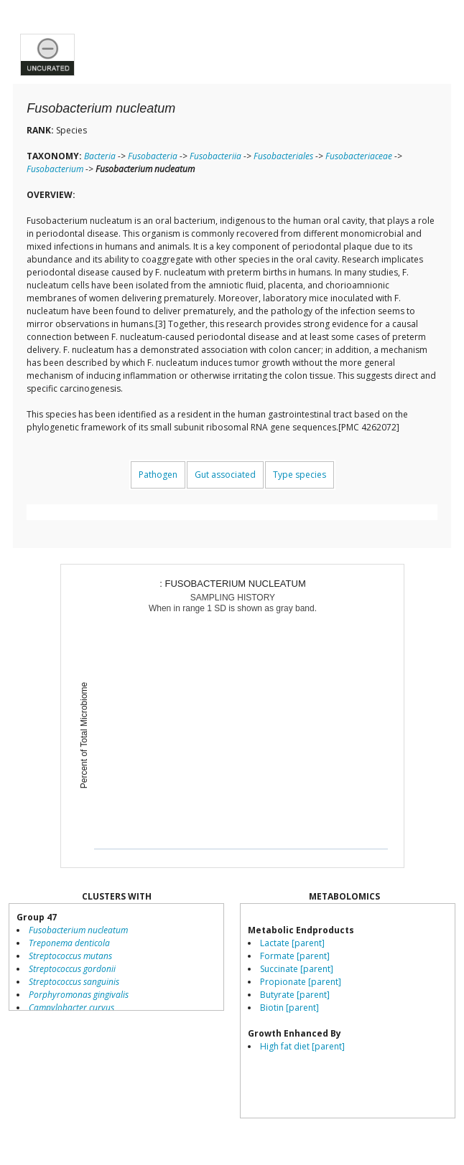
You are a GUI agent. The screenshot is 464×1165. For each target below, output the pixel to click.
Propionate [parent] (300, 982)
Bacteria (100, 156)
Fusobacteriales (283, 156)
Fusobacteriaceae (358, 156)
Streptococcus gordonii (72, 969)
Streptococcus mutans (70, 956)
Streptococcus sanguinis (74, 982)
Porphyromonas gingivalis (79, 995)
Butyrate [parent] (295, 995)
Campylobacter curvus (71, 1007)
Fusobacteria (152, 156)
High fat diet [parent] (302, 1046)
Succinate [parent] (296, 969)
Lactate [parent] (292, 943)
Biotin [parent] (289, 1007)
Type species (299, 474)
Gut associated (225, 474)
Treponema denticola (69, 943)
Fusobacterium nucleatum (78, 930)
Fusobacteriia (215, 156)
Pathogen (158, 474)
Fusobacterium (55, 169)
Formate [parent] (295, 956)
